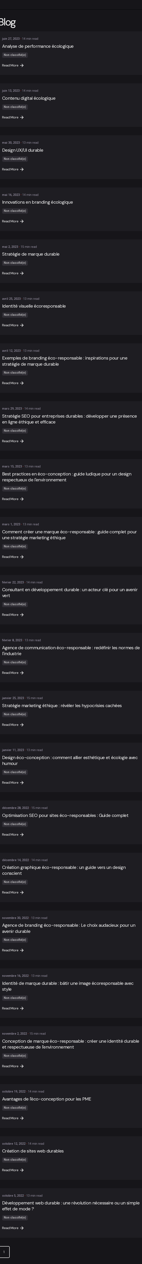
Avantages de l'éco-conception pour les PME (46, 1099)
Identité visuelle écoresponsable (34, 306)
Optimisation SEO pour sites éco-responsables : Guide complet (65, 815)
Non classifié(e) (15, 55)
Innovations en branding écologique (37, 202)
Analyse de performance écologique (38, 46)
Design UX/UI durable (22, 150)
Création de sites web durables (33, 1151)
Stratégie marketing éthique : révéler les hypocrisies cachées (62, 706)
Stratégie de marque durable (31, 254)
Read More (13, 65)
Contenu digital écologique (28, 98)
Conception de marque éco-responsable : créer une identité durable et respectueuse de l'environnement (70, 1044)
